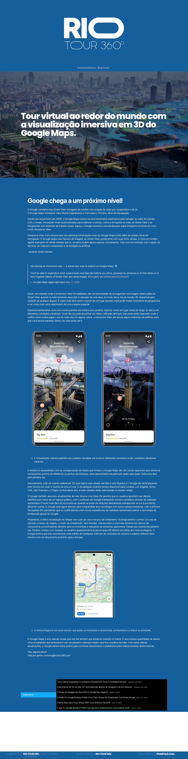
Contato (106, 68)
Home (80, 68)
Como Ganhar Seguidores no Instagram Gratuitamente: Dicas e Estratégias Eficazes (92, 682)
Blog (100, 68)
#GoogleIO (93, 276)
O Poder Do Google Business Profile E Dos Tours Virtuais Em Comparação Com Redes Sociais (96, 697)
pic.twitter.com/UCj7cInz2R (114, 276)
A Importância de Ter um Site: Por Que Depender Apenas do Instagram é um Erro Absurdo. (95, 687)
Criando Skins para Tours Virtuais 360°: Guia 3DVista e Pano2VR (83, 703)
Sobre (85, 68)
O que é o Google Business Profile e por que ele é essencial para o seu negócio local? (93, 708)
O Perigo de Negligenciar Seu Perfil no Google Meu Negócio (82, 692)
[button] (93, 68)
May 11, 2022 (72, 282)
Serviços (92, 68)
